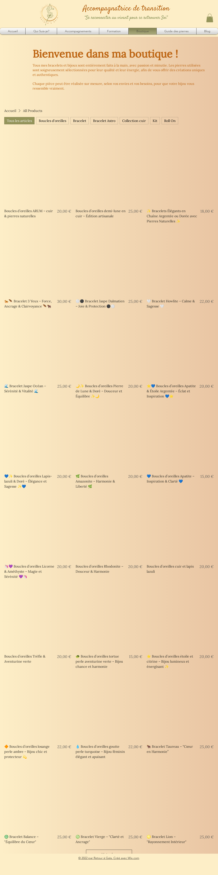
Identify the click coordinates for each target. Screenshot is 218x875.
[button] (209, 18)
